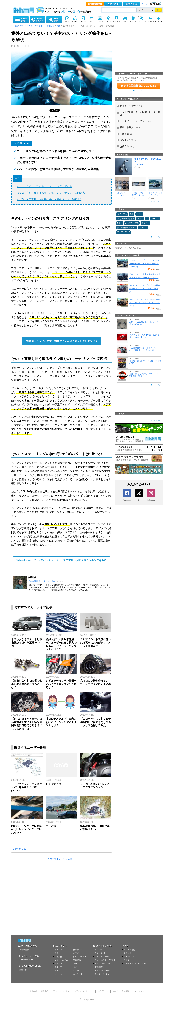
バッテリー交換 (132, 223)
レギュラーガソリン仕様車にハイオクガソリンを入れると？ (61, 684)
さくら (139, 214)
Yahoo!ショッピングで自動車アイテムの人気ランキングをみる (61, 341)
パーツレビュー (26, 960)
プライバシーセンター (84, 991)
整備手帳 (23, 969)
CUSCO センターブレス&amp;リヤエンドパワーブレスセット (26, 829)
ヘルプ (144, 4)
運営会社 (33, 991)
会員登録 (127, 953)
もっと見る (156, 201)
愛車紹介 (58, 957)
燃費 (131, 214)
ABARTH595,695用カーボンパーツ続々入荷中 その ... (144, 323)
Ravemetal (138, 164)
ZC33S (140, 218)
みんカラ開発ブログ (103, 963)
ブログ (57, 953)
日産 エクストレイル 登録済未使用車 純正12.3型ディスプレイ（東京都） (144, 302)
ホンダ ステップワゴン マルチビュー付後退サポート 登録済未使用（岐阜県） (144, 263)
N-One (119, 223)
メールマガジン (130, 957)
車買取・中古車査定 (103, 970)
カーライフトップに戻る (62, 858)
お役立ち (50, 26)
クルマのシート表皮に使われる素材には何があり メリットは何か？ (95, 642)
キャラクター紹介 (102, 974)
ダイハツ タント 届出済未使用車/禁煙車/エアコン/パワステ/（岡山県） (144, 288)
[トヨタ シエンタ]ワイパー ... (138, 194)
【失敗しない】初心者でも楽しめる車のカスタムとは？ (26, 684)
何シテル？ (78, 949)
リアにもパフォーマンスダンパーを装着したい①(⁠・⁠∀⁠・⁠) (26, 787)
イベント (58, 949)
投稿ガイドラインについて (135, 963)
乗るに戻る (20, 849)
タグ (75, 967)
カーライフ (39, 26)
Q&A (75, 963)
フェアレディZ (123, 232)
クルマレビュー (79, 957)
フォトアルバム (61, 960)
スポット (58, 963)
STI (147, 218)
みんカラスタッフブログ (105, 960)
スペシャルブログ (102, 957)
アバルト (143, 228)
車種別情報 (24, 949)
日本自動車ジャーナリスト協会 (41, 581)
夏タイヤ (145, 223)
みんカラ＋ (99, 949)
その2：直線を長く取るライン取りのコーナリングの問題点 (51, 192)
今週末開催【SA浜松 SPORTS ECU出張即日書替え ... (144, 375)
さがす (76, 953)
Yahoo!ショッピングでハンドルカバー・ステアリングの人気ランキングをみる (61, 560)
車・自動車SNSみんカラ (22, 26)
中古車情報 (99, 967)
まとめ (76, 970)
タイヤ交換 (122, 214)
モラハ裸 (51, 826)
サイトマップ (138, 991)
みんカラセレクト (102, 953)
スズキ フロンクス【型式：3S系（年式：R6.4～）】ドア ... (145, 336)
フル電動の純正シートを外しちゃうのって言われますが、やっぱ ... (144, 349)
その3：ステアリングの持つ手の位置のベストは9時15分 (49, 199)
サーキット (59, 974)
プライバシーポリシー (61, 991)
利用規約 (44, 991)
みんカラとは (129, 949)
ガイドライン (103, 991)
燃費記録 (77, 960)
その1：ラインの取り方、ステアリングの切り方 (44, 186)
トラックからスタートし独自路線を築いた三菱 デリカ (26, 642)
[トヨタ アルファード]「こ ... (155, 194)
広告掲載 (125, 991)
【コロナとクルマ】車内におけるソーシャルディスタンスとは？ (61, 722)
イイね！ (58, 970)
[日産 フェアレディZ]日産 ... (122, 194)
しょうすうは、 (55, 784)
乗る (59, 26)
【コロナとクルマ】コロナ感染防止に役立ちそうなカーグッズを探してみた (95, 722)
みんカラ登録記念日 (125, 218)
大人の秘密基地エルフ (126, 228)
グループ (58, 967)
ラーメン (155, 218)
